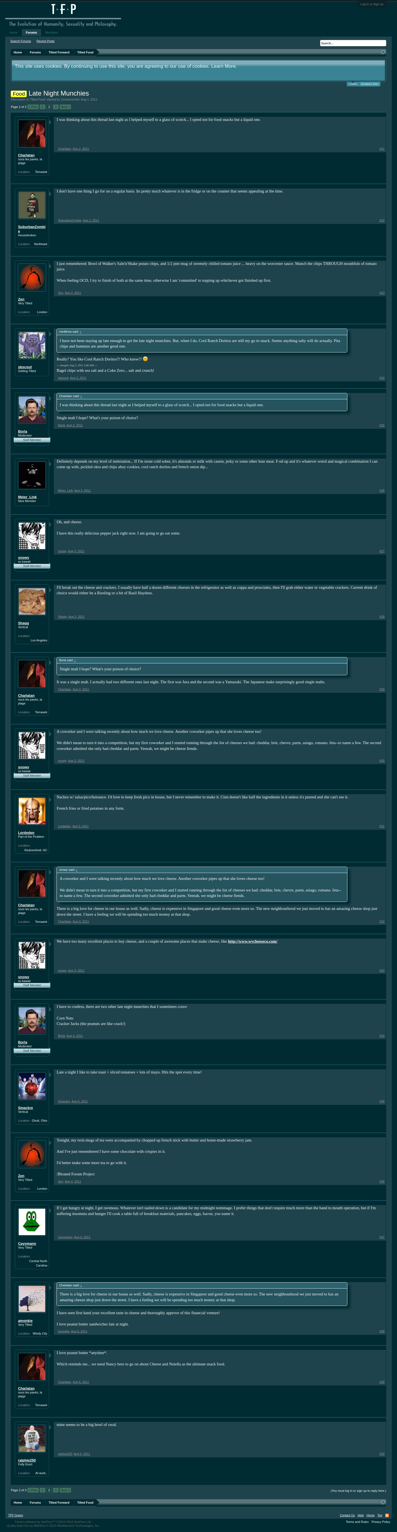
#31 (381, 826)
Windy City (40, 1333)
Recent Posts (46, 41)
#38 (381, 1331)
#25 (381, 425)
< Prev (33, 107)
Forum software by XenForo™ (53, 1521)
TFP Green (15, 1515)
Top (379, 1515)
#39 (381, 1382)
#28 (381, 616)
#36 (381, 1181)
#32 (381, 921)
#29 (381, 689)
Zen (21, 299)
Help (361, 1515)
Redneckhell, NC (36, 850)
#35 (381, 1101)
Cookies (353, 83)
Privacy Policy (380, 1521)
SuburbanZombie (31, 229)
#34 (381, 1035)
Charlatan (26, 155)
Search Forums (20, 41)
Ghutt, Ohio (39, 1120)
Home (13, 32)
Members (51, 32)
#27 (381, 551)
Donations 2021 (370, 84)
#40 (381, 1453)
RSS (387, 1515)
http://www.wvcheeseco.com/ (252, 941)
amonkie (25, 1321)
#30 (381, 760)
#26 (381, 490)
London (42, 312)
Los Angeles (39, 640)
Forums (31, 32)
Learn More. (224, 66)
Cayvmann (27, 1243)
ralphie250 (27, 1460)
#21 (381, 148)
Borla (22, 431)
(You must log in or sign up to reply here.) (358, 1490)
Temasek (41, 171)
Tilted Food (37, 99)
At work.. (41, 1473)
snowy (23, 557)
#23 (381, 292)
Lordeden (26, 833)
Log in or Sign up (371, 4)
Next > (65, 107)
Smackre (25, 1108)
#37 (381, 1237)
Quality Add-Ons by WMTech (53, 1525)
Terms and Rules (357, 1521)
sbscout (25, 367)
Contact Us (347, 1515)
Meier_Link (27, 497)
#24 (381, 377)
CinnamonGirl (70, 99)
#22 (381, 220)
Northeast (40, 244)
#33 (381, 970)
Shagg (23, 623)
